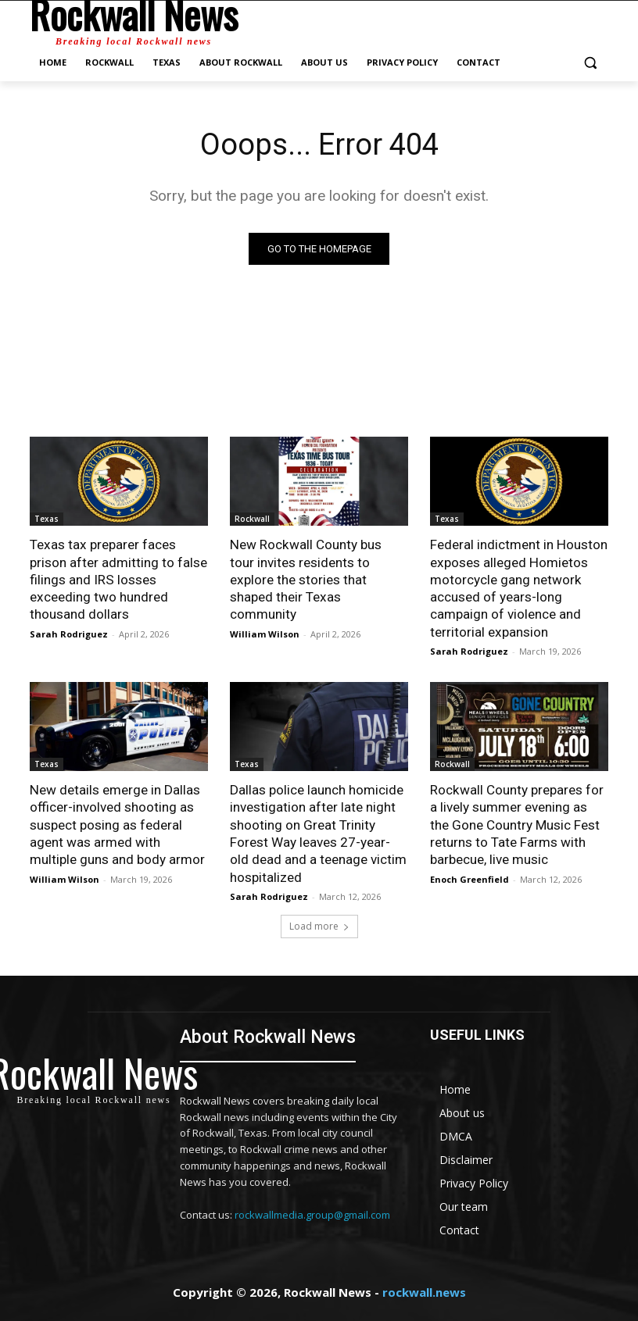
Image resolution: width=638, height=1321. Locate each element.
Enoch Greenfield (469, 877)
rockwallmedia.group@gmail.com (312, 1212)
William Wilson (264, 616)
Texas (46, 518)
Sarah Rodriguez (69, 633)
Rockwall (252, 518)
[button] (590, 63)
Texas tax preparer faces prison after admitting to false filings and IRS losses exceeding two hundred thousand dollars (118, 579)
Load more (319, 924)
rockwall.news (424, 1290)
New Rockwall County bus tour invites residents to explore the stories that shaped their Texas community (318, 570)
